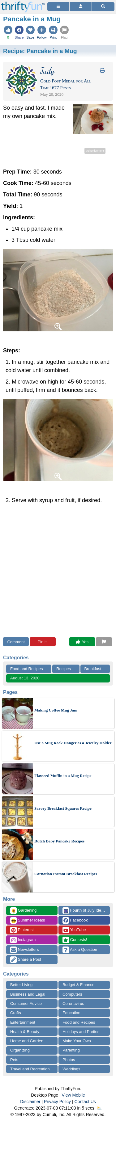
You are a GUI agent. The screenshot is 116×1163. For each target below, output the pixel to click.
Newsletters (24, 950)
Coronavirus (73, 1003)
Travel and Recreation (29, 1069)
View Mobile (73, 1095)
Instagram (23, 940)
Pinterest (22, 930)
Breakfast (92, 668)
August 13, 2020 (25, 678)
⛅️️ (99, 1108)
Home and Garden (26, 1041)
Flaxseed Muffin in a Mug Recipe (63, 775)
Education (71, 1012)
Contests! (74, 940)
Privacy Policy (57, 1101)
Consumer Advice (26, 1003)
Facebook (75, 920)
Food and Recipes (26, 668)
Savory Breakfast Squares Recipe (63, 808)
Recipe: (40, 51)
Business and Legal (27, 994)
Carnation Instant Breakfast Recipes (65, 873)
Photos (68, 1059)
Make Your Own (76, 1041)
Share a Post (25, 959)
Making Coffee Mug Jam (55, 710)
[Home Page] (23, 3)
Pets (14, 1059)
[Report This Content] (104, 641)
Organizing (20, 1050)
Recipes (63, 668)
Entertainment (22, 1022)
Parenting (71, 1050)
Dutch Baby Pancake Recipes (59, 841)
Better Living (21, 984)
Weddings (71, 1069)
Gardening (23, 910)
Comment (15, 642)
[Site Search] (103, 6)
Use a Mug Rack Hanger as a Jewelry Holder (73, 743)
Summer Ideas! (27, 920)
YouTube (74, 930)
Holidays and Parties (80, 1031)
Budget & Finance (78, 984)
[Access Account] (81, 6)
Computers (72, 994)
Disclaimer (30, 1101)
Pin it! (43, 642)
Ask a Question (79, 950)
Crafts (15, 1012)
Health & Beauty (24, 1031)
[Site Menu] (58, 6)
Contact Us (85, 1101)
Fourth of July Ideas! (84, 910)
